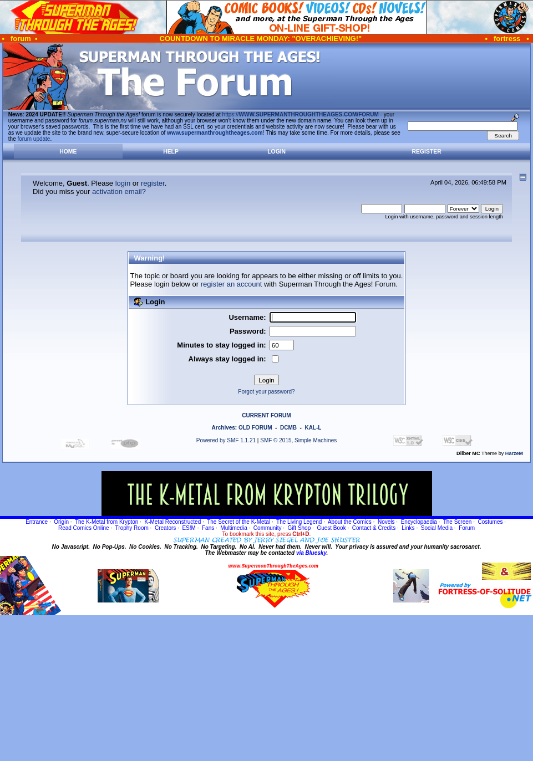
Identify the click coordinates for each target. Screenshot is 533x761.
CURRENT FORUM (266, 415)
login (122, 183)
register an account (231, 284)
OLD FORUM (255, 428)
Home (68, 152)
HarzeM (514, 453)
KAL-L (312, 428)
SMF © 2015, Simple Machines (298, 440)
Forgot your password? (266, 392)
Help (171, 152)
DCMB (288, 428)
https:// (300, 114)
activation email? (119, 191)
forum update (34, 139)
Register (426, 152)
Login (276, 152)
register (153, 183)
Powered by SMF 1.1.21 (226, 440)
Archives (223, 428)
